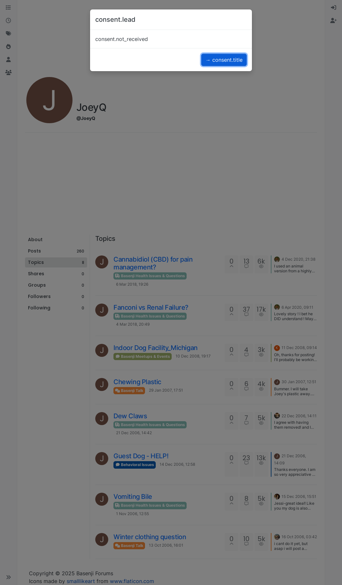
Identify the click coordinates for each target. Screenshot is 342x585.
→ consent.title (224, 60)
